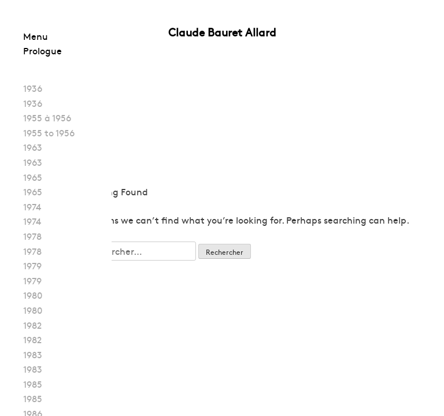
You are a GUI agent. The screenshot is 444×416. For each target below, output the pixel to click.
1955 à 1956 (47, 117)
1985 (32, 383)
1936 (32, 87)
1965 (32, 176)
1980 (32, 294)
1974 (32, 206)
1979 (32, 265)
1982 (32, 324)
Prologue (42, 50)
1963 (32, 146)
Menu (35, 35)
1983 (32, 354)
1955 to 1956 (49, 132)
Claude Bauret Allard (222, 31)
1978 (32, 235)
